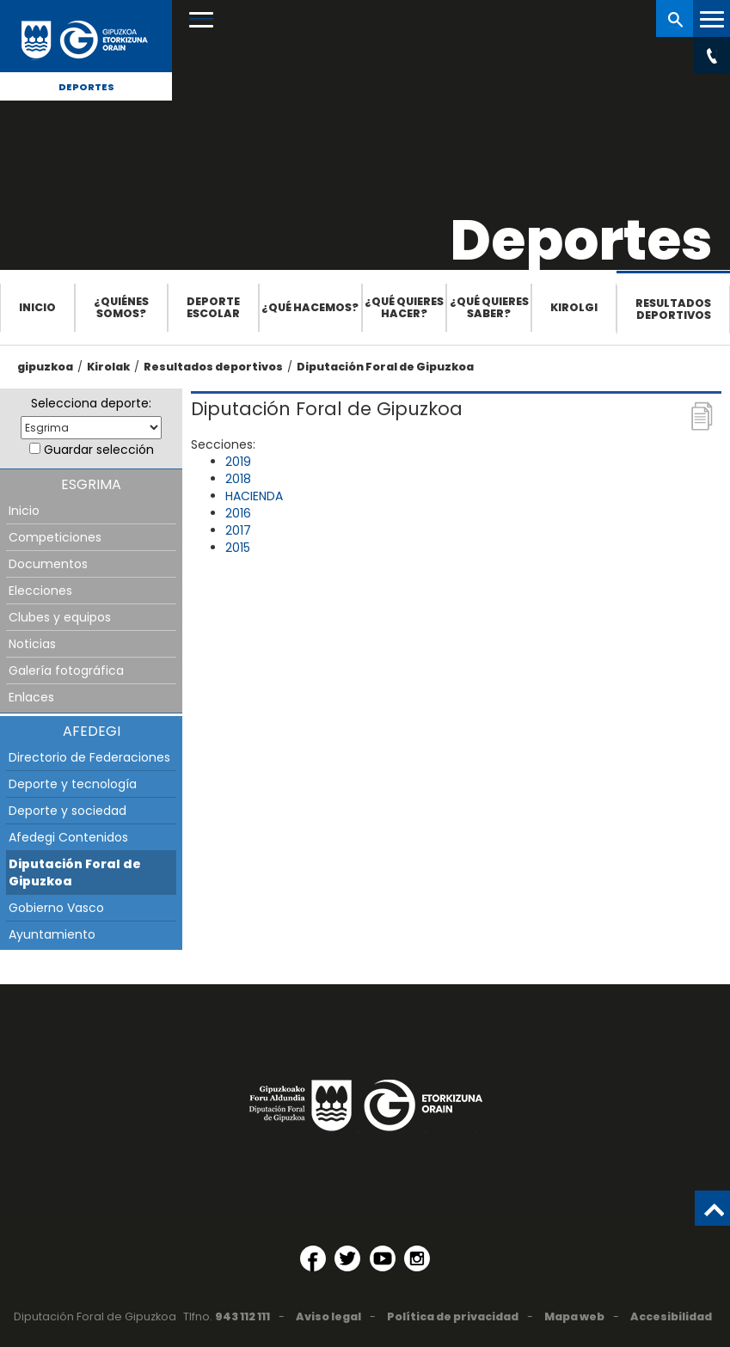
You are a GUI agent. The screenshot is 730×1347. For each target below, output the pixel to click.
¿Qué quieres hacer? (404, 307)
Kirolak (108, 366)
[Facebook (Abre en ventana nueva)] (313, 1258)
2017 (238, 530)
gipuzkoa (45, 366)
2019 (238, 461)
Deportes (86, 87)
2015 (237, 547)
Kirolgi (574, 307)
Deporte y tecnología (73, 784)
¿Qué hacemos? (310, 307)
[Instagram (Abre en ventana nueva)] (417, 1258)
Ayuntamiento (52, 934)
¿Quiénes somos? (121, 307)
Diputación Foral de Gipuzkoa (385, 366)
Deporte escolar (213, 307)
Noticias (32, 643)
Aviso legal (328, 1316)
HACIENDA (254, 496)
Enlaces (31, 697)
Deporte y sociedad (67, 810)
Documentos (48, 563)
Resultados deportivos (673, 309)
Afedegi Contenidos (68, 837)
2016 (238, 513)
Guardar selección (99, 449)
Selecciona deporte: (91, 403)
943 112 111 (242, 1316)
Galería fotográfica (66, 670)
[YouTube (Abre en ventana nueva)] (383, 1258)
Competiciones (55, 537)
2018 (238, 478)
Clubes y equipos (60, 617)
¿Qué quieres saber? (489, 307)
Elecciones (40, 590)
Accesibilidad (671, 1316)
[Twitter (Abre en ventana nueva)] (347, 1258)
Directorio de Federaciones (89, 757)
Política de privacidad (452, 1316)
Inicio (37, 307)
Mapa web (574, 1316)
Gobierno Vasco (56, 907)
